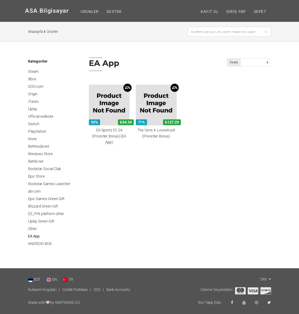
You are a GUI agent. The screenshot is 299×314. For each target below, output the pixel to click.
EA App (34, 236)
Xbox (32, 79)
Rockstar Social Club (44, 169)
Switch (33, 124)
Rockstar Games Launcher (49, 184)
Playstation (37, 131)
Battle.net (35, 161)
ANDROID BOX (40, 243)
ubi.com (34, 191)
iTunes (33, 101)
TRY (264, 279)
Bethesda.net (38, 146)
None (32, 139)
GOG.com (35, 86)
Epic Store (36, 176)
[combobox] (229, 32)
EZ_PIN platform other (46, 213)
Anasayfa (35, 31)
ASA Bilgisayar (47, 10)
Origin (32, 94)
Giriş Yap (236, 11)
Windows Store (40, 154)
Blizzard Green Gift (43, 206)
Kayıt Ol (209, 11)
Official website (40, 116)
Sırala (234, 62)
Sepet (260, 11)
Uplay (32, 109)
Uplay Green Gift (41, 221)
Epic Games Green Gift (46, 199)
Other (32, 228)
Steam (33, 71)
